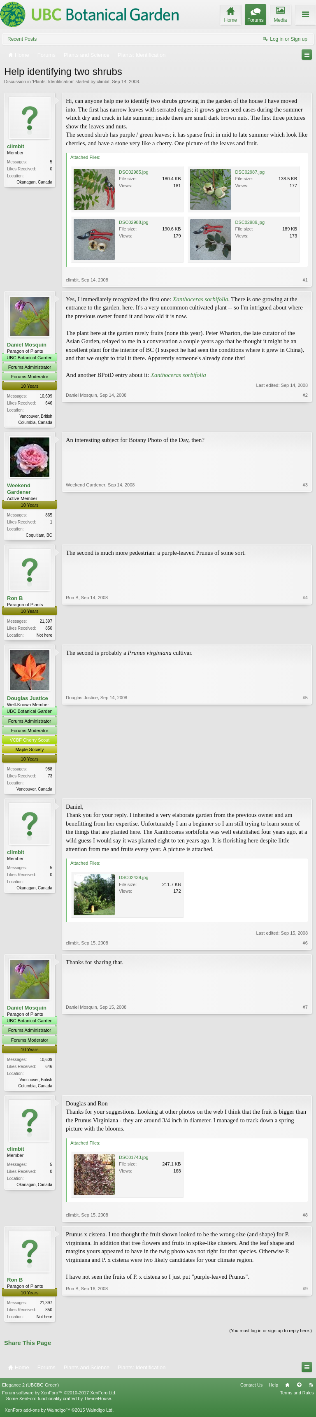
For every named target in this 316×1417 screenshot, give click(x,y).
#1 (305, 279)
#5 (305, 790)
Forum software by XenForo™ (59, 1397)
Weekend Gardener (19, 489)
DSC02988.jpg (134, 222)
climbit (103, 81)
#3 (305, 535)
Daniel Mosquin (26, 345)
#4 (305, 635)
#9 (305, 1319)
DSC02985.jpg (134, 172)
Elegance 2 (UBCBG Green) (30, 1389)
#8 (305, 1219)
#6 (305, 946)
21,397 (46, 623)
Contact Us (251, 1389)
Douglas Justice (27, 701)
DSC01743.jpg (134, 1161)
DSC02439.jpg (134, 880)
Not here (44, 637)
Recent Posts (22, 39)
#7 (305, 1087)
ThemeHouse (97, 1403)
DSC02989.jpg (250, 222)
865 (48, 516)
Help (273, 1389)
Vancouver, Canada (34, 791)
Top (299, 1389)
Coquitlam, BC (39, 536)
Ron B (15, 600)
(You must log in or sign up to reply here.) (270, 1335)
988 (48, 771)
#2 (305, 421)
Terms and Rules (297, 1397)
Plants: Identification (53, 81)
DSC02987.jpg (250, 172)
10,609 (46, 396)
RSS (311, 1389)
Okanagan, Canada (34, 182)
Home (287, 1389)
